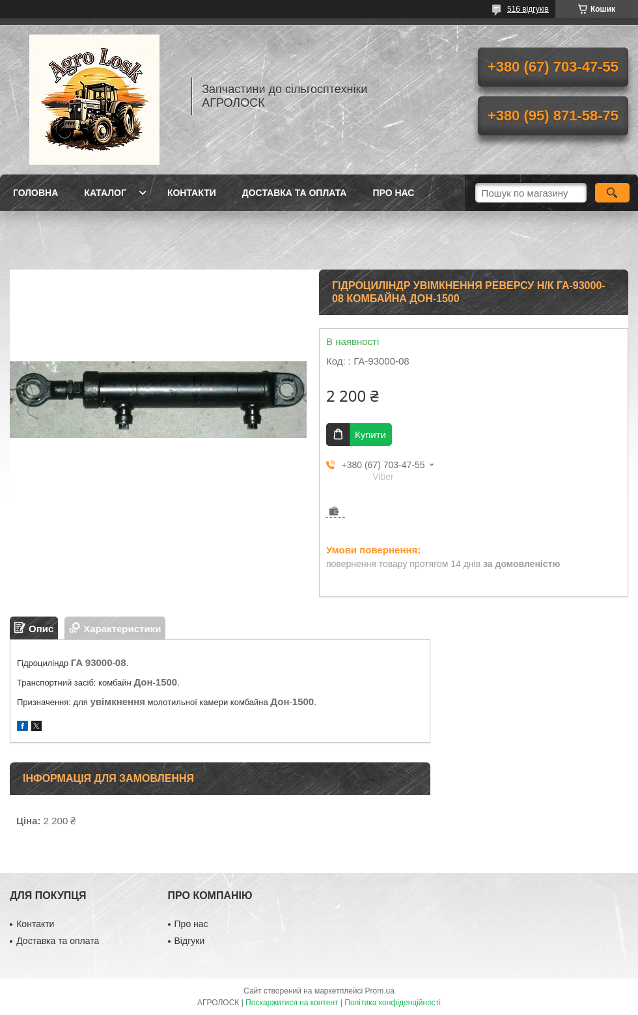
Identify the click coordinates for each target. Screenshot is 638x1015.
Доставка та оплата (294, 193)
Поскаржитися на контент (291, 1002)
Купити (370, 434)
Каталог (105, 193)
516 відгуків (528, 9)
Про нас (393, 193)
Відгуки (189, 941)
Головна (35, 193)
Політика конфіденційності (392, 1002)
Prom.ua (380, 990)
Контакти (191, 193)
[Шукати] (612, 192)
